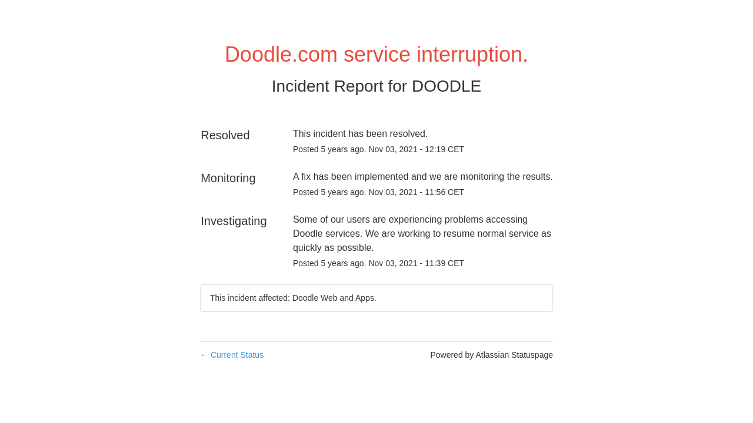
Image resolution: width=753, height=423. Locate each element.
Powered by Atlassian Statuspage (491, 355)
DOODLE (446, 86)
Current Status (232, 355)
